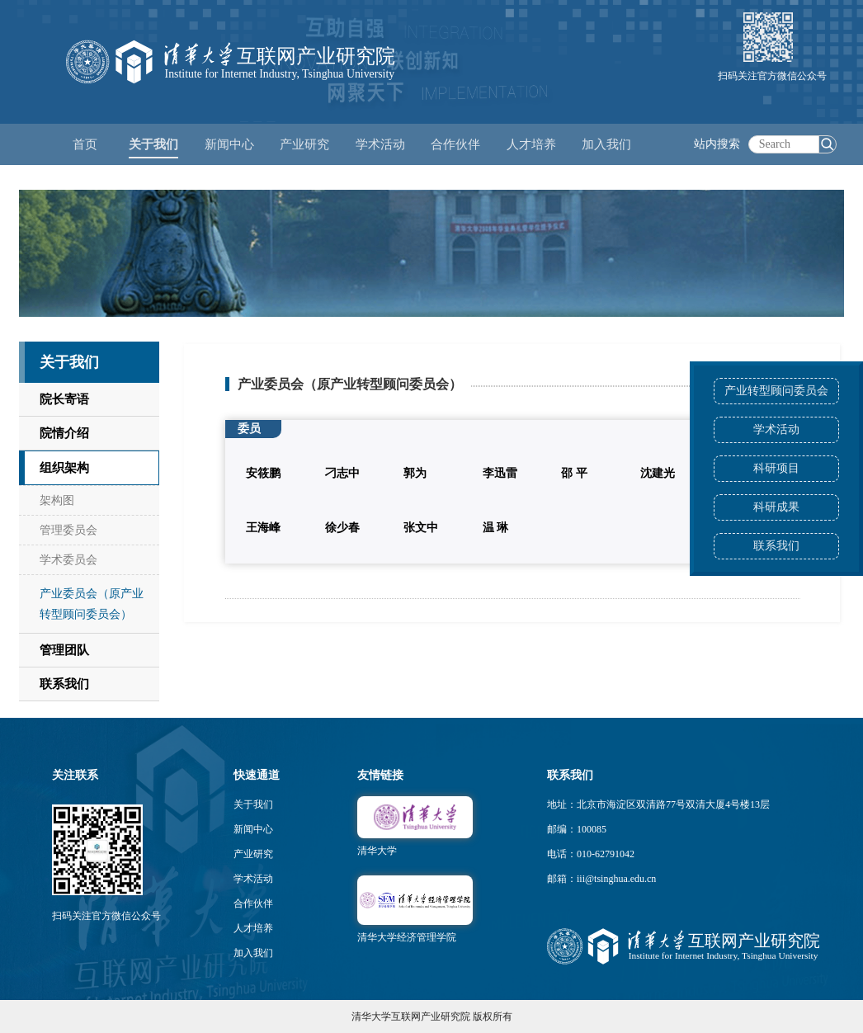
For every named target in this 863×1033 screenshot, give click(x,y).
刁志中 (342, 473)
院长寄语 (64, 399)
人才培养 (253, 928)
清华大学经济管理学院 (406, 937)
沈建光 (657, 473)
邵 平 (574, 473)
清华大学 (377, 850)
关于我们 (253, 804)
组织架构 (64, 467)
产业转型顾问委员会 (776, 390)
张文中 (420, 527)
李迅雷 (500, 473)
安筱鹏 (263, 473)
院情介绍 (64, 433)
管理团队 (64, 650)
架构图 (57, 500)
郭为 (415, 473)
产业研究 (253, 854)
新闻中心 (253, 829)
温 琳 (496, 527)
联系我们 (776, 546)
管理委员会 (68, 530)
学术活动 (380, 144)
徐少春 (342, 527)
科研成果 (776, 507)
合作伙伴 (253, 903)
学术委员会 (68, 560)
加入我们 (253, 953)
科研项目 (776, 468)
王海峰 (263, 527)
